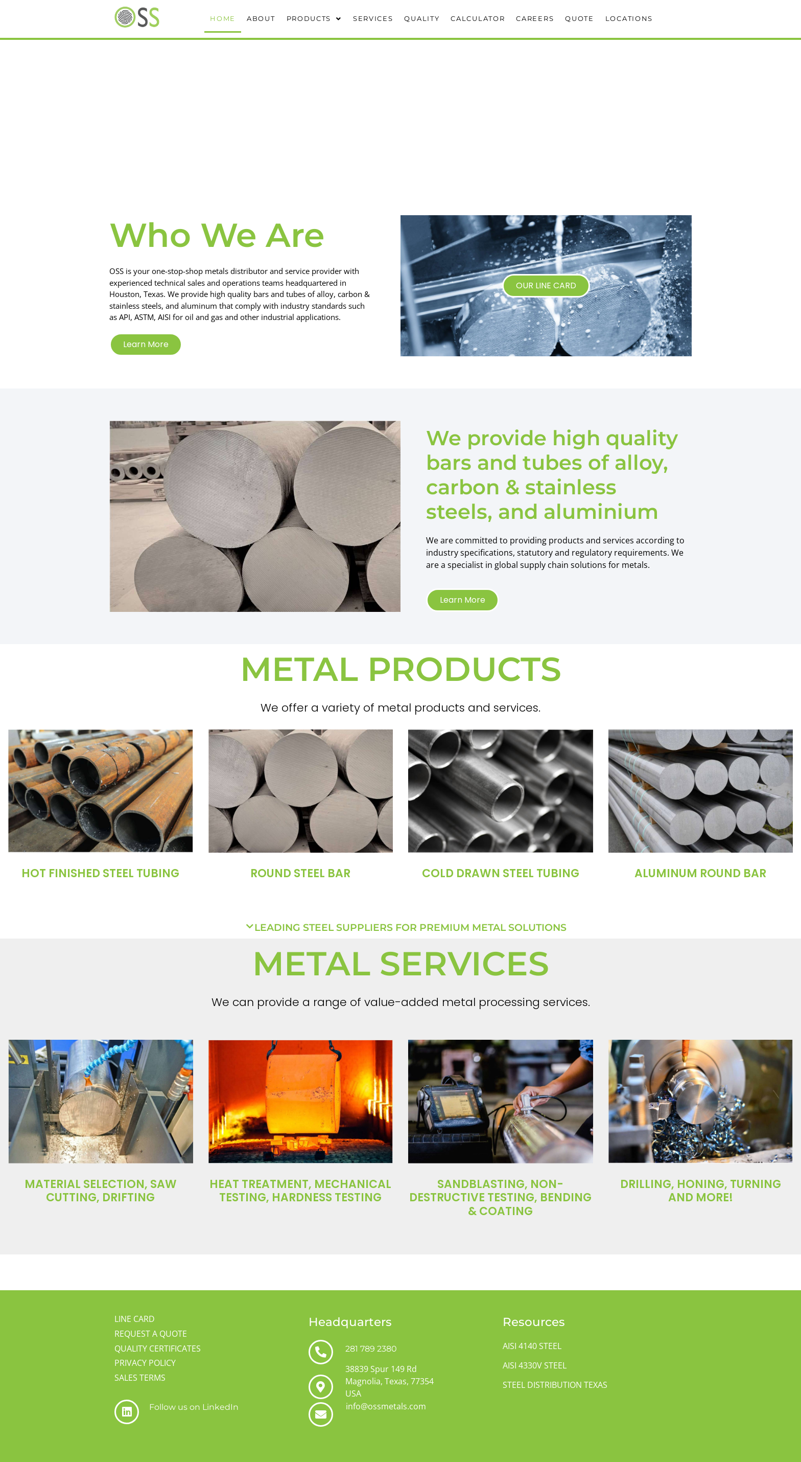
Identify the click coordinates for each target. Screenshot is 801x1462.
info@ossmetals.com (386, 1406)
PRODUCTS (314, 18)
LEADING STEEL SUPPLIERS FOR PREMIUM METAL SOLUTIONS (410, 927)
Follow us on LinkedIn (194, 1407)
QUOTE (579, 18)
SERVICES (373, 18)
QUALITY (421, 18)
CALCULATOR (478, 18)
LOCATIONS (629, 18)
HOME (222, 18)
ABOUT (261, 18)
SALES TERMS (140, 1377)
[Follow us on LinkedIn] (126, 1412)
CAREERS (535, 18)
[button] (314, 19)
